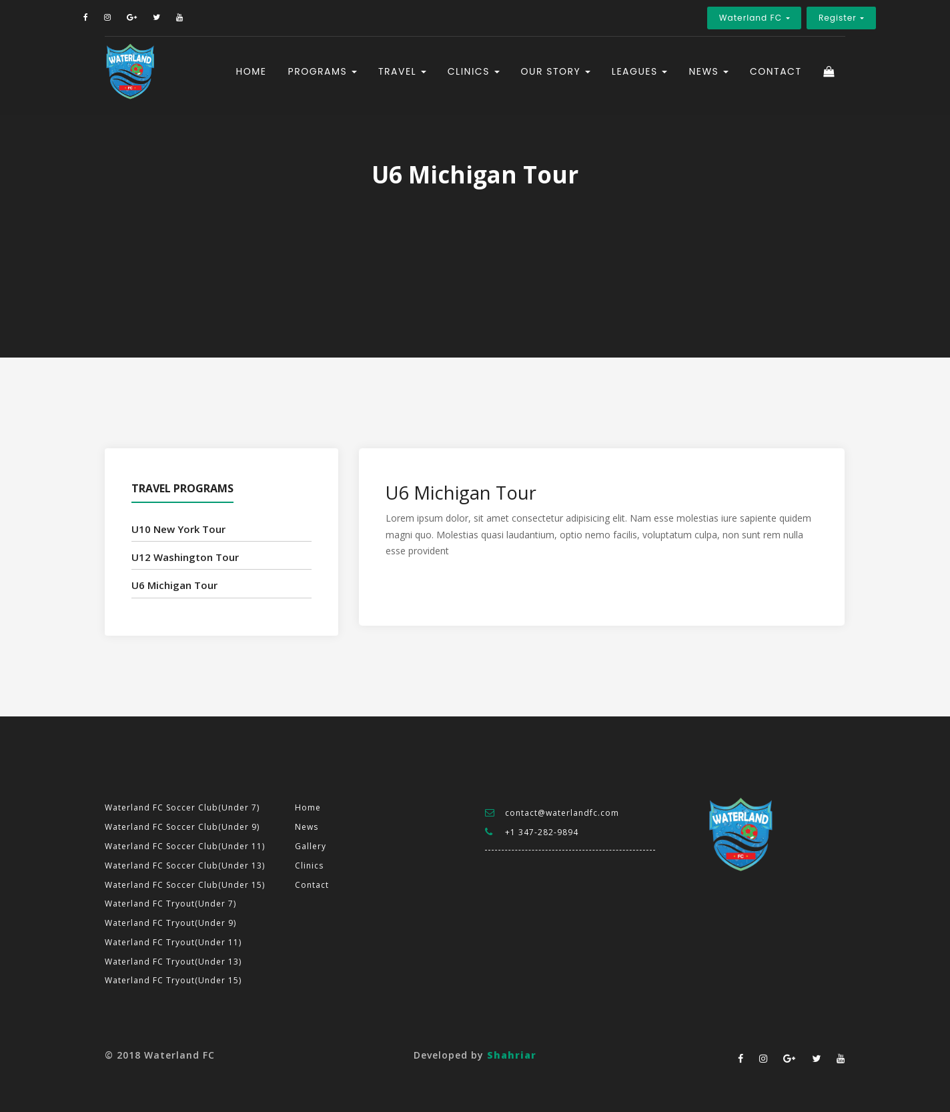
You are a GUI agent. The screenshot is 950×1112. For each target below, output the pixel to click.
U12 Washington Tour (185, 557)
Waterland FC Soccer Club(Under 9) (182, 826)
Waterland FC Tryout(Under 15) (173, 980)
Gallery (310, 846)
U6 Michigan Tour (174, 585)
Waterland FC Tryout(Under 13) (173, 961)
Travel (399, 79)
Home (251, 79)
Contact (776, 79)
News (705, 79)
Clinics (470, 79)
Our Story (552, 79)
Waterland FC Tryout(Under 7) (170, 903)
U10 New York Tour (178, 529)
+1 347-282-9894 (541, 832)
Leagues (636, 79)
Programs (319, 79)
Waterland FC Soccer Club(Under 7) (182, 807)
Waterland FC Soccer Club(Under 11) (185, 846)
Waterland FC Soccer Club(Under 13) (185, 865)
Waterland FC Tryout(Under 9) (170, 923)
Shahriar (511, 1055)
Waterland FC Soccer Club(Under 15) (185, 885)
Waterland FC (709, 18)
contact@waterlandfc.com (562, 812)
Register (802, 18)
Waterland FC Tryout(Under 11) (173, 942)
